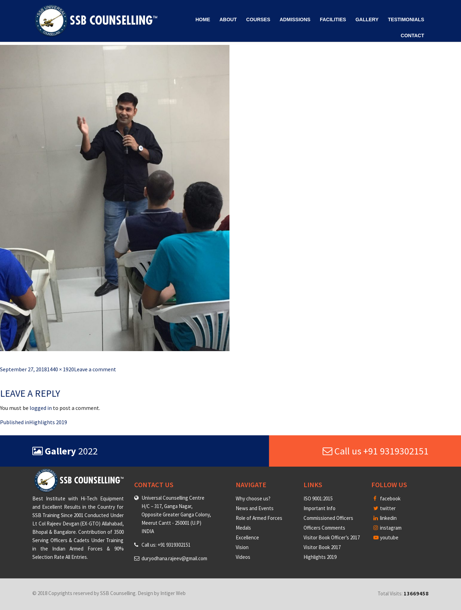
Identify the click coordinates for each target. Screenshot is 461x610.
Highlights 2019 (320, 557)
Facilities (333, 19)
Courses (258, 19)
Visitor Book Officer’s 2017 (332, 537)
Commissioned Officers (328, 518)
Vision (242, 547)
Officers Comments (324, 527)
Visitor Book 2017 (322, 547)
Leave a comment (95, 369)
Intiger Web (173, 593)
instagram (387, 527)
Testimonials (406, 19)
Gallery (366, 19)
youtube (385, 537)
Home (202, 19)
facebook (387, 498)
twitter (384, 508)
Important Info (319, 508)
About (228, 19)
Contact (412, 35)
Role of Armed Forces (259, 518)
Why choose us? (253, 498)
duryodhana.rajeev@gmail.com (174, 558)
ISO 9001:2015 (318, 498)
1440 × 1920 (60, 369)
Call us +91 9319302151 (376, 451)
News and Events (255, 508)
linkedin (385, 518)
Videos (243, 557)
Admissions (295, 19)
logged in (41, 407)
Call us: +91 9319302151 (166, 544)
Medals (243, 527)
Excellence (247, 537)
